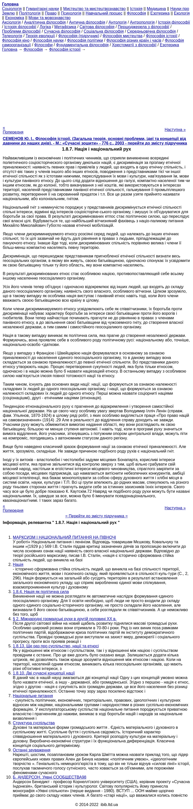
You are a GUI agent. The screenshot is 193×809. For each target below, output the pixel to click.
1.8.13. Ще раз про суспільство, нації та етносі (56, 646)
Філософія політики (85, 40)
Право (51, 13)
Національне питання (33, 696)
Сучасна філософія (62, 31)
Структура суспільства (34, 723)
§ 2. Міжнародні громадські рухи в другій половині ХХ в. (65, 619)
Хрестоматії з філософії (134, 45)
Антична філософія (87, 22)
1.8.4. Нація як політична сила (41, 592)
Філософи (43, 45)
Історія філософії (174, 22)
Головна (9, 49)
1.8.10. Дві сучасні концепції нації (44, 673)
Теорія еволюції (40, 36)
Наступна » (175, 129)
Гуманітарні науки (42, 9)
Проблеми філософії (21, 31)
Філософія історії (161, 36)
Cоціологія (12, 9)
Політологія (29, 13)
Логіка (45, 27)
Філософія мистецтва (122, 36)
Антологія (118, 22)
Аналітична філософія (45, 22)
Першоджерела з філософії (143, 27)
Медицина (156, 9)
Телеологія (12, 36)
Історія (136, 9)
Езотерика (160, 13)
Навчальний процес (104, 13)
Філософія (136, 13)
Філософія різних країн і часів (133, 40)
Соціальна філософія (104, 31)
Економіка (14, 18)
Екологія (182, 13)
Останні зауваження (31, 750)
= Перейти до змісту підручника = (96, 516)
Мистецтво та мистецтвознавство (94, 9)
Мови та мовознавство (49, 18)
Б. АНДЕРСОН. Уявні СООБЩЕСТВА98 (49, 777)
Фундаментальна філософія (82, 45)
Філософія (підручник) (78, 36)
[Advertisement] (96, 87)
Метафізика (65, 27)
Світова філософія (97, 27)
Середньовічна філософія (151, 31)
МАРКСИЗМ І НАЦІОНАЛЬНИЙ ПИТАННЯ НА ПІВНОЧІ (64, 537)
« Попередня (13, 129)
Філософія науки (48, 40)
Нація (18, 564)
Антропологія (142, 22)
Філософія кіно (15, 40)
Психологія (71, 13)
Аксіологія (11, 22)
